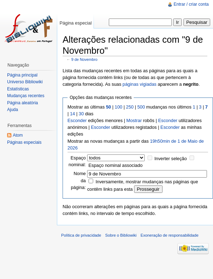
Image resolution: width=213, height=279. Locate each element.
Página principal (22, 75)
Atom (18, 135)
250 (129, 107)
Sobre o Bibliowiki (121, 235)
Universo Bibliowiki (25, 81)
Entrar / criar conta (191, 4)
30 (81, 113)
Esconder (77, 120)
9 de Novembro (84, 59)
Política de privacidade (81, 235)
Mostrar (134, 120)
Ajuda (12, 109)
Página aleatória (22, 102)
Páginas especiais (24, 142)
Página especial (75, 23)
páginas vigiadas (139, 84)
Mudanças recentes (25, 95)
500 (141, 107)
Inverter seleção (170, 158)
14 (72, 113)
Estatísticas (18, 88)
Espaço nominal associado (116, 165)
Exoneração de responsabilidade (169, 235)
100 (118, 107)
